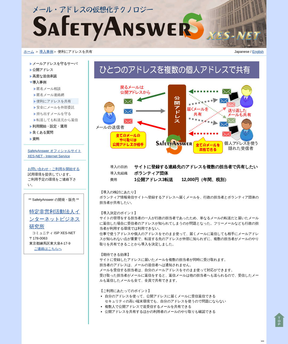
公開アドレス (41, 70)
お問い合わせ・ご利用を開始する (54, 169)
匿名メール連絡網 (49, 95)
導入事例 (46, 52)
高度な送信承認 (43, 76)
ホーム (29, 52)
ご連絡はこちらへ (48, 249)
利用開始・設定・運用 (48, 126)
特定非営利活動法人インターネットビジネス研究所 (54, 219)
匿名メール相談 (47, 89)
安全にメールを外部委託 (54, 107)
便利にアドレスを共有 (52, 101)
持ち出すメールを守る (52, 114)
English (258, 52)
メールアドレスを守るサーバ (53, 64)
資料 (34, 139)
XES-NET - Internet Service (49, 156)
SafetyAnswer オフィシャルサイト (54, 151)
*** (262, 341)
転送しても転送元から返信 (56, 120)
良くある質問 (41, 132)
